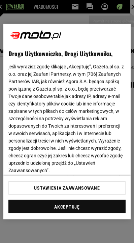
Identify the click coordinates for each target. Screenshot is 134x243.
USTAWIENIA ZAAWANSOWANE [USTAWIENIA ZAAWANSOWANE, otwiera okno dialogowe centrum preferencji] (67, 188)
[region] (67, 121)
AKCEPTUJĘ (66, 207)
